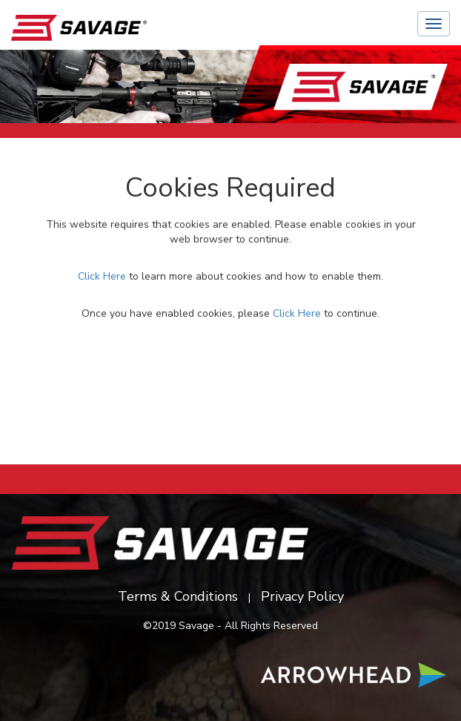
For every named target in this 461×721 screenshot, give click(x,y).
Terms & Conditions (178, 596)
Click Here (102, 276)
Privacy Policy (302, 596)
